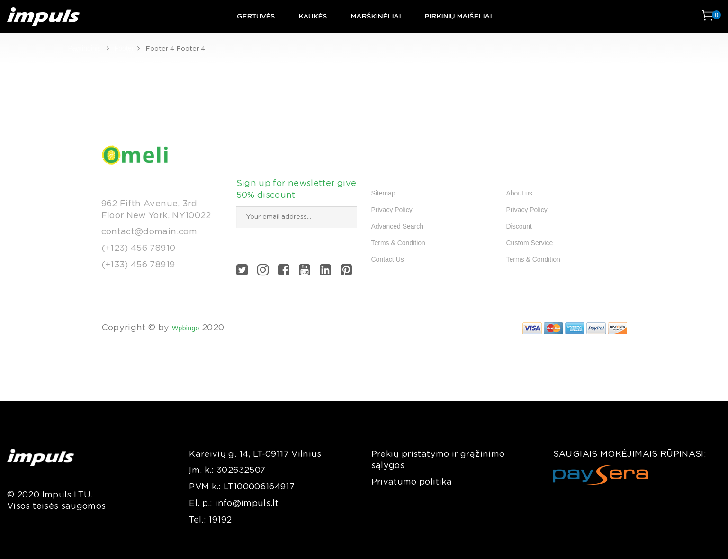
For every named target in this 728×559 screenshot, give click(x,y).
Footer (124, 48)
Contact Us (387, 259)
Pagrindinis (84, 48)
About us (519, 193)
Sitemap (383, 193)
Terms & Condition (398, 243)
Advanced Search (397, 226)
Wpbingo (185, 328)
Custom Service (529, 243)
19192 (220, 520)
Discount (519, 226)
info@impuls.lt (247, 503)
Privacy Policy (392, 209)
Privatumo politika (411, 482)
